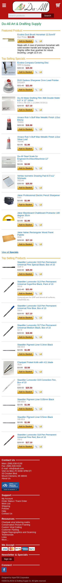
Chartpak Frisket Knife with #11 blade (35, 362)
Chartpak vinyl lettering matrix (16, 522)
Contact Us (8, 460)
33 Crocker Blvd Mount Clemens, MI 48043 (14, 474)
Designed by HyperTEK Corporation (15, 578)
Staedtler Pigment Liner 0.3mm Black (35, 344)
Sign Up (8, 559)
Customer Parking (10, 529)
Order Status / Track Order (14, 501)
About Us (6, 478)
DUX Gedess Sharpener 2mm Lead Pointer (38, 80)
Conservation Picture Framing (16, 524)
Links (4, 537)
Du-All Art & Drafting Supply (31, 6)
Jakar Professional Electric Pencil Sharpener (38, 195)
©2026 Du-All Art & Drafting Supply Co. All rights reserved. (24, 581)
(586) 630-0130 (14, 463)
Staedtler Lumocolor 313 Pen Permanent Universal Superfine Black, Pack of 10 (36, 282)
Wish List (6, 503)
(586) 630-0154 (13, 466)
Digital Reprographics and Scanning (19, 532)
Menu (4, 5)
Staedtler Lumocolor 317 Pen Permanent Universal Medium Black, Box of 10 (36, 326)
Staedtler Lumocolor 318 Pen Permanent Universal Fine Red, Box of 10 (36, 435)
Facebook (4, 569)
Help (4, 511)
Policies (5, 508)
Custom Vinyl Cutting (12, 527)
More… (5, 539)
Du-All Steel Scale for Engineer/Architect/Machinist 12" (32, 157)
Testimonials (8, 534)
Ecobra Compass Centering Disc (33, 62)
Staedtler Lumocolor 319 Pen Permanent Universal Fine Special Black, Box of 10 (36, 263)
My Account (7, 498)
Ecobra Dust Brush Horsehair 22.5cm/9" (36, 34)
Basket (58, 5)
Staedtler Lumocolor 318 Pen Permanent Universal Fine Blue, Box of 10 (36, 306)
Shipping (6, 506)
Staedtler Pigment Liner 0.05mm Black (35, 399)
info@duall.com (16, 468)
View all (10, 252)
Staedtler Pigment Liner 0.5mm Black (35, 417)
